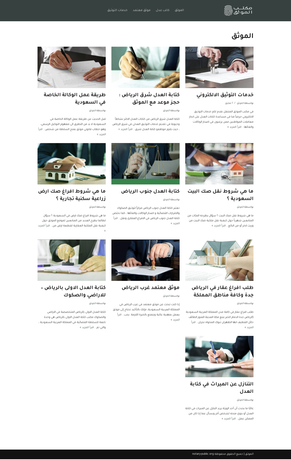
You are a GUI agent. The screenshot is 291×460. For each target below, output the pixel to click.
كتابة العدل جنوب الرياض (150, 192)
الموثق (179, 10)
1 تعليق (229, 103)
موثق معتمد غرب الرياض (151, 288)
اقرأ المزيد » (222, 127)
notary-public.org (203, 455)
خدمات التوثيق (117, 10)
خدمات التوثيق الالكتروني (224, 95)
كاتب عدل (162, 10)
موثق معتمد (141, 10)
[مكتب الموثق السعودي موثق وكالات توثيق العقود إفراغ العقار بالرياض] (238, 11)
